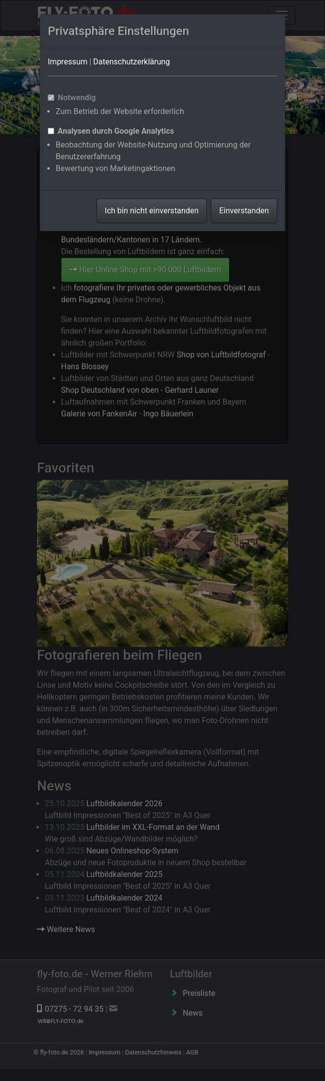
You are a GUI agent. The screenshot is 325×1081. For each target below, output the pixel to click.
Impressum (68, 61)
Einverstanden (244, 210)
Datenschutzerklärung (131, 61)
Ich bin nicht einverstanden (151, 210)
